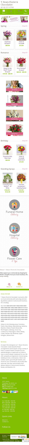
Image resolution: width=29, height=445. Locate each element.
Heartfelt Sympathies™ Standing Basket (22, 187)
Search (23, 13)
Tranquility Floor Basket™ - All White (7, 187)
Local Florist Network (8, 444)
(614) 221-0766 (7, 7)
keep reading (4, 277)
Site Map (18, 444)
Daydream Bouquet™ (7, 43)
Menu (6, 13)
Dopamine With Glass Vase (7, 158)
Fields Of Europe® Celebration (21, 158)
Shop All (25, 26)
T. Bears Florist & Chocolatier (9, 3)
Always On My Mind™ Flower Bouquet (7, 70)
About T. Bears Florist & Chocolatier (12, 271)
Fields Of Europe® (21, 42)
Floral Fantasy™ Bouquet (21, 70)
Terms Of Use (6, 442)
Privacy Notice (15, 442)
